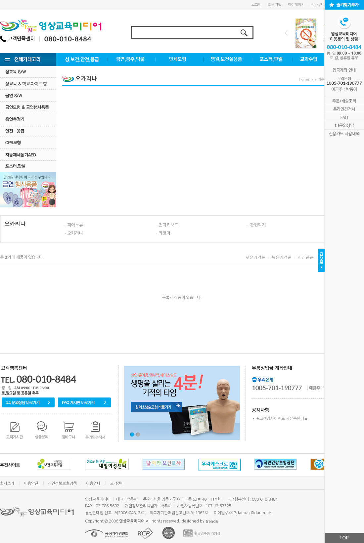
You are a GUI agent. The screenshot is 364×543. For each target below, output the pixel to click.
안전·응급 (28, 131)
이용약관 (31, 483)
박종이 (165, 506)
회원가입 (274, 5)
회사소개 (7, 483)
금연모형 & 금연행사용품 (28, 107)
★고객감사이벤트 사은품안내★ (282, 419)
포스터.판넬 (28, 166)
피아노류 (75, 225)
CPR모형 (28, 143)
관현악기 (258, 225)
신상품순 (306, 257)
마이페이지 (296, 5)
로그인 (256, 5)
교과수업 (321, 79)
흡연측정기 (28, 119)
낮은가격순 (255, 257)
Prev (286, 32)
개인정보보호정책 (62, 483)
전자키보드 (168, 225)
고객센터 (117, 483)
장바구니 (317, 5)
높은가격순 (282, 257)
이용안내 (93, 483)
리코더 (164, 233)
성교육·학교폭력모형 (28, 83)
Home (304, 79)
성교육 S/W (28, 71)
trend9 (211, 521)
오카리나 (75, 233)
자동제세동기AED (28, 154)
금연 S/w (28, 95)
